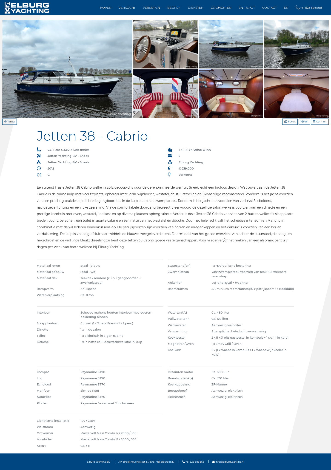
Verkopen (151, 7)
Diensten (195, 7)
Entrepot (247, 7)
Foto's (290, 121)
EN (286, 7)
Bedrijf (173, 7)
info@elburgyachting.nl (228, 461)
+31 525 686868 (193, 461)
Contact (269, 7)
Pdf (304, 121)
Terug (9, 121)
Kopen (105, 7)
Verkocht (127, 7)
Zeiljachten (221, 7)
